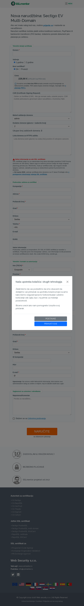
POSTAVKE (50, 319)
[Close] (67, 282)
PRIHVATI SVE (50, 324)
